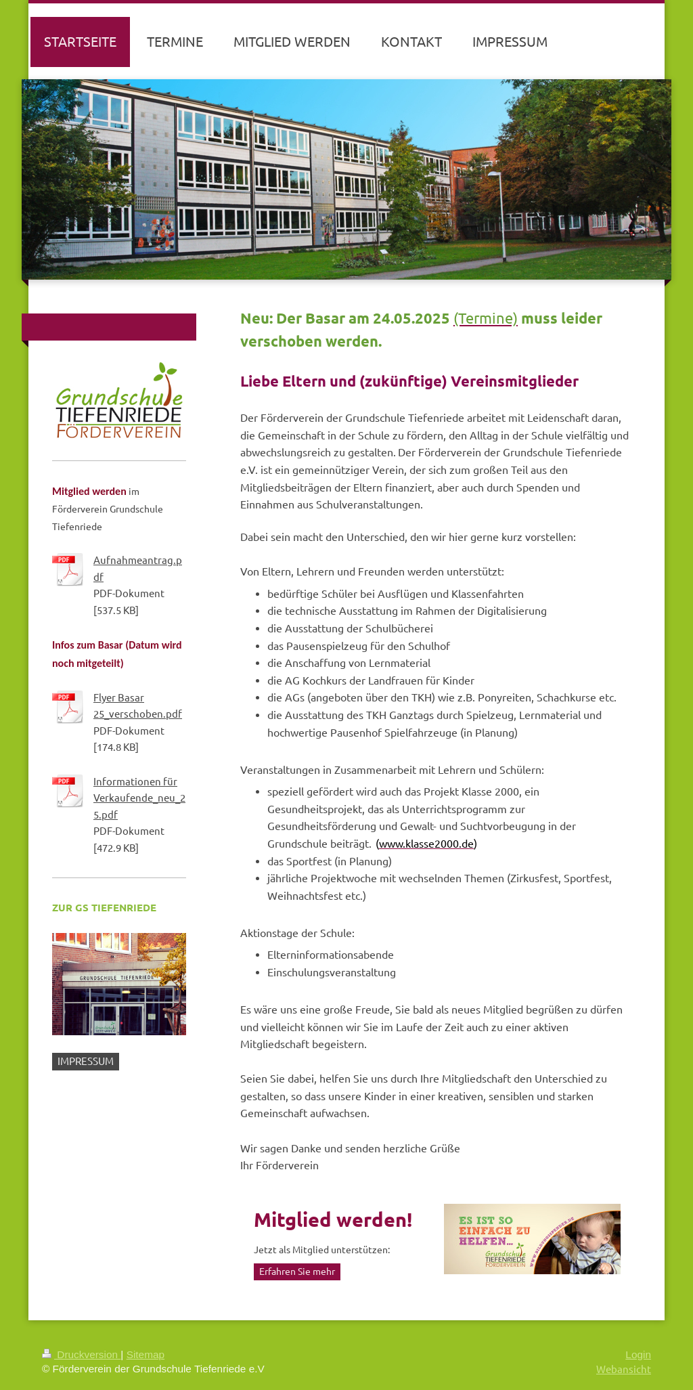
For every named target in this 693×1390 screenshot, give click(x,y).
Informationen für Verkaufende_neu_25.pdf (139, 798)
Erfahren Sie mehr (297, 1271)
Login (638, 1354)
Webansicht (623, 1368)
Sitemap (145, 1354)
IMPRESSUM (86, 1060)
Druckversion (81, 1354)
